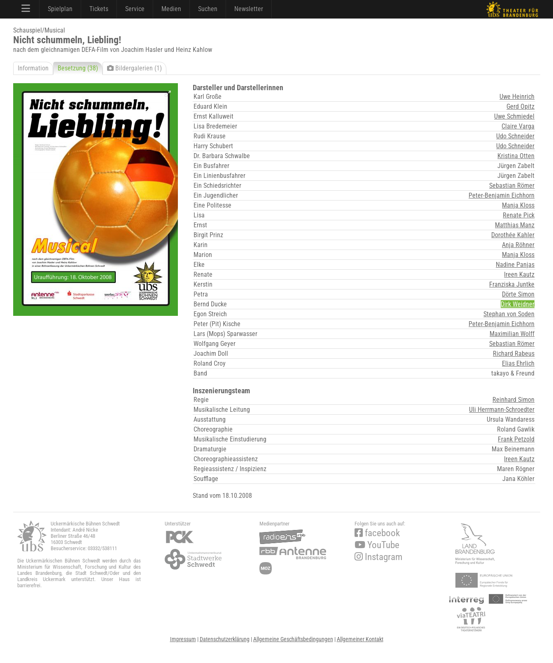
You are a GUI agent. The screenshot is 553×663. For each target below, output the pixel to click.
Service (135, 9)
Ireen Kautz (519, 274)
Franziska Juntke (511, 284)
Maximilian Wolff (512, 334)
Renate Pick (518, 215)
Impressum (183, 639)
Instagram (378, 557)
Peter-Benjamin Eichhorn (501, 195)
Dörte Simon (518, 294)
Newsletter (248, 9)
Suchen (207, 9)
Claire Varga (518, 126)
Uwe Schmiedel (514, 116)
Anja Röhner (518, 245)
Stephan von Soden (508, 314)
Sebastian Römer (511, 185)
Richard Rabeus (513, 353)
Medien (171, 9)
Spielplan (60, 9)
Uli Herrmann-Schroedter (501, 409)
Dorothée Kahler (512, 235)
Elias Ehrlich (518, 363)
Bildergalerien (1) (134, 68)
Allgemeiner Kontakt (360, 639)
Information (33, 68)
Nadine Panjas (515, 264)
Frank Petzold (516, 439)
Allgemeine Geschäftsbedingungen (293, 639)
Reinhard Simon (513, 400)
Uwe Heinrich (516, 96)
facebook (377, 533)
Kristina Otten (515, 156)
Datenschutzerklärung (225, 639)
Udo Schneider (515, 136)
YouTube (377, 545)
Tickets (98, 9)
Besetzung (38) (78, 68)
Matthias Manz (514, 225)
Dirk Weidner (517, 304)
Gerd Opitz (520, 106)
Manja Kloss (518, 205)
